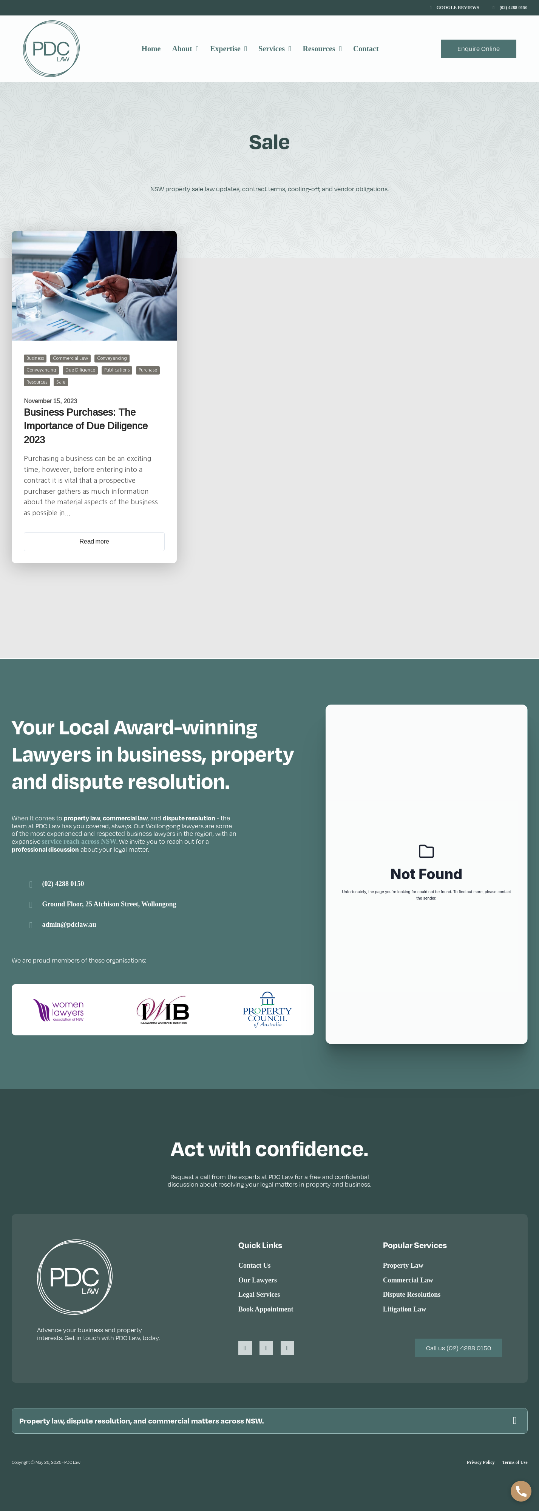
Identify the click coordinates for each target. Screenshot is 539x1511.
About (182, 49)
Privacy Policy (481, 1462)
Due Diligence (80, 370)
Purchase (148, 370)
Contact (366, 49)
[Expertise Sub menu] (245, 48)
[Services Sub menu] (290, 48)
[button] (269, 1420)
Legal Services (259, 1293)
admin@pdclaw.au (69, 923)
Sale (60, 381)
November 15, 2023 (50, 401)
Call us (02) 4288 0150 (458, 1346)
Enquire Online (478, 48)
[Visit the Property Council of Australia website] (267, 1008)
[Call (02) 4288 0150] (510, 8)
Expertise (225, 49)
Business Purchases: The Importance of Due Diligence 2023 (86, 426)
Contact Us (254, 1264)
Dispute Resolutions (412, 1293)
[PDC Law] (51, 48)
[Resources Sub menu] (340, 48)
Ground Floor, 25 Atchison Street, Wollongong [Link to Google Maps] (109, 903)
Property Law (403, 1264)
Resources (319, 49)
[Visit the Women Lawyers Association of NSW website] (58, 1008)
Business (35, 358)
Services (271, 49)
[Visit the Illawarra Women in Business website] (162, 1008)
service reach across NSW (79, 840)
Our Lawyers (257, 1278)
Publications (117, 370)
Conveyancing (112, 358)
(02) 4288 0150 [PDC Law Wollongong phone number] (63, 882)
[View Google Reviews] (454, 8)
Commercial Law (70, 358)
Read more (94, 541)
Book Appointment (265, 1308)
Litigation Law (404, 1308)
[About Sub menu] (197, 48)
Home (151, 49)
